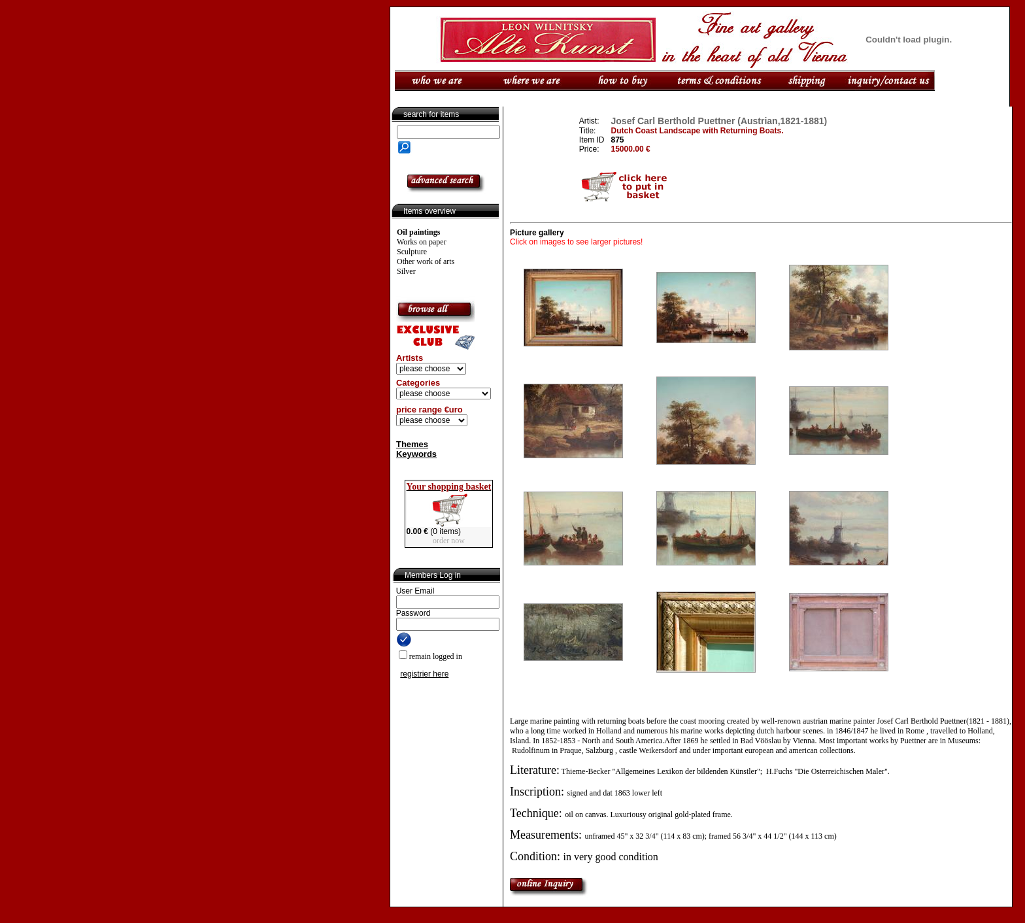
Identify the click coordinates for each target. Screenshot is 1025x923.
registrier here (424, 674)
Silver (406, 271)
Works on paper (421, 241)
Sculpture (412, 251)
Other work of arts (425, 261)
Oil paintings (418, 232)
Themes (412, 444)
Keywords (416, 454)
